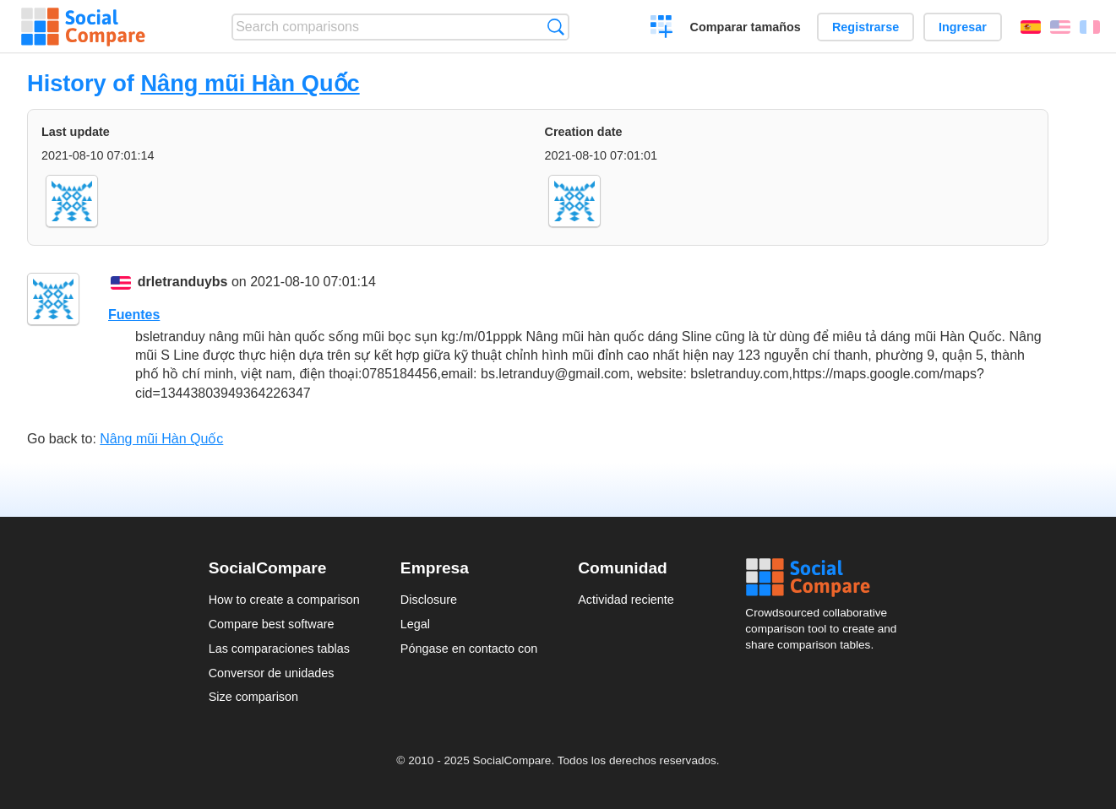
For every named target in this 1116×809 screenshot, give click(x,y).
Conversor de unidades (272, 673)
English (1060, 27)
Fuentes (134, 314)
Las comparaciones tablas (279, 648)
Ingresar (963, 27)
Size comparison (253, 696)
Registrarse (865, 27)
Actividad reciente (626, 599)
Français (1090, 27)
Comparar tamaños (745, 27)
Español (1031, 27)
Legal (415, 624)
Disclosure (428, 599)
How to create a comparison (284, 599)
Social (826, 577)
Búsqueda (555, 27)
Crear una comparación (662, 28)
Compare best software (272, 624)
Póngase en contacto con (468, 648)
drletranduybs (183, 281)
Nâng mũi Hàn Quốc (249, 83)
